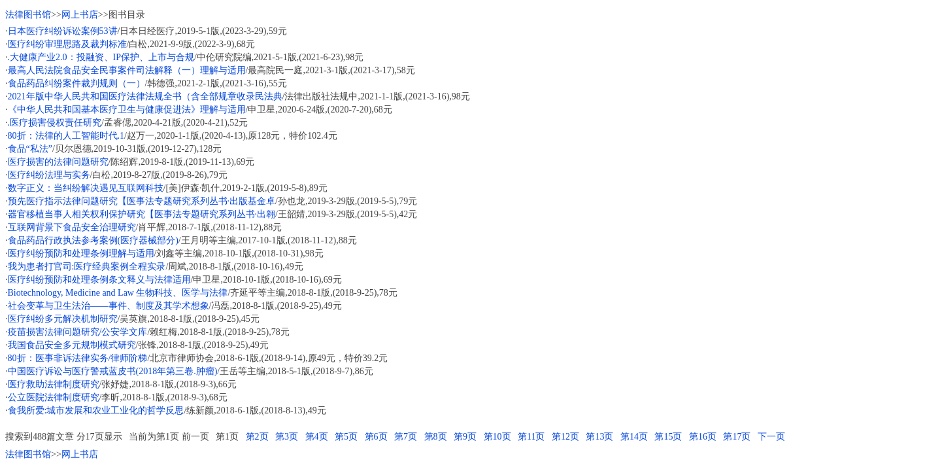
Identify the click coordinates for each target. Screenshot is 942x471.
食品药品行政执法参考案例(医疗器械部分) (93, 240)
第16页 (702, 437)
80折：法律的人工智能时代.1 (66, 136)
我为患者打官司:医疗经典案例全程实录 (87, 266)
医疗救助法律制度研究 (53, 384)
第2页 (257, 437)
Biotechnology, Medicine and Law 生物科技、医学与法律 (118, 293)
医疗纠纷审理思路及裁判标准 (67, 44)
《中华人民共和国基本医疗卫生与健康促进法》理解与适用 (127, 109)
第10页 (497, 437)
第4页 (316, 437)
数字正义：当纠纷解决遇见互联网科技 (85, 188)
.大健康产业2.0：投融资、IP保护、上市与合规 (101, 57)
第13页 (599, 437)
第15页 (668, 437)
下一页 (771, 437)
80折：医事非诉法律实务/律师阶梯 (78, 358)
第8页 (435, 437)
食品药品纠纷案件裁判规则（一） (76, 83)
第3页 (286, 437)
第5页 (346, 437)
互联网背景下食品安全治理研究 (72, 227)
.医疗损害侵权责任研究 (55, 123)
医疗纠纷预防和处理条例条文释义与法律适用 (99, 280)
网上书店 (79, 15)
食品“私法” (30, 149)
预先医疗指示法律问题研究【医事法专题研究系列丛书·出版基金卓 (142, 201)
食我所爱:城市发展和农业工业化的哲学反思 (96, 410)
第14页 (634, 437)
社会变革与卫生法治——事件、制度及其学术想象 (108, 306)
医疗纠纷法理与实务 (49, 175)
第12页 (565, 437)
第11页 (531, 437)
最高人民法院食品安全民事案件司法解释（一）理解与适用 (127, 70)
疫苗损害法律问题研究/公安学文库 (78, 332)
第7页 (405, 437)
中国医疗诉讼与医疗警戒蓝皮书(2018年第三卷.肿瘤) (113, 371)
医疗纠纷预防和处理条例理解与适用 (81, 253)
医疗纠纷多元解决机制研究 (63, 319)
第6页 (376, 437)
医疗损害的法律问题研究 (58, 162)
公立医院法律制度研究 (53, 397)
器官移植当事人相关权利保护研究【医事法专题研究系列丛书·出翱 (142, 214)
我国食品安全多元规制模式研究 (72, 345)
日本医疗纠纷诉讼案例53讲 (63, 31)
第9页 (465, 437)
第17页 (736, 437)
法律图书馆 (28, 15)
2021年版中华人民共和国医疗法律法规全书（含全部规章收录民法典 (145, 96)
